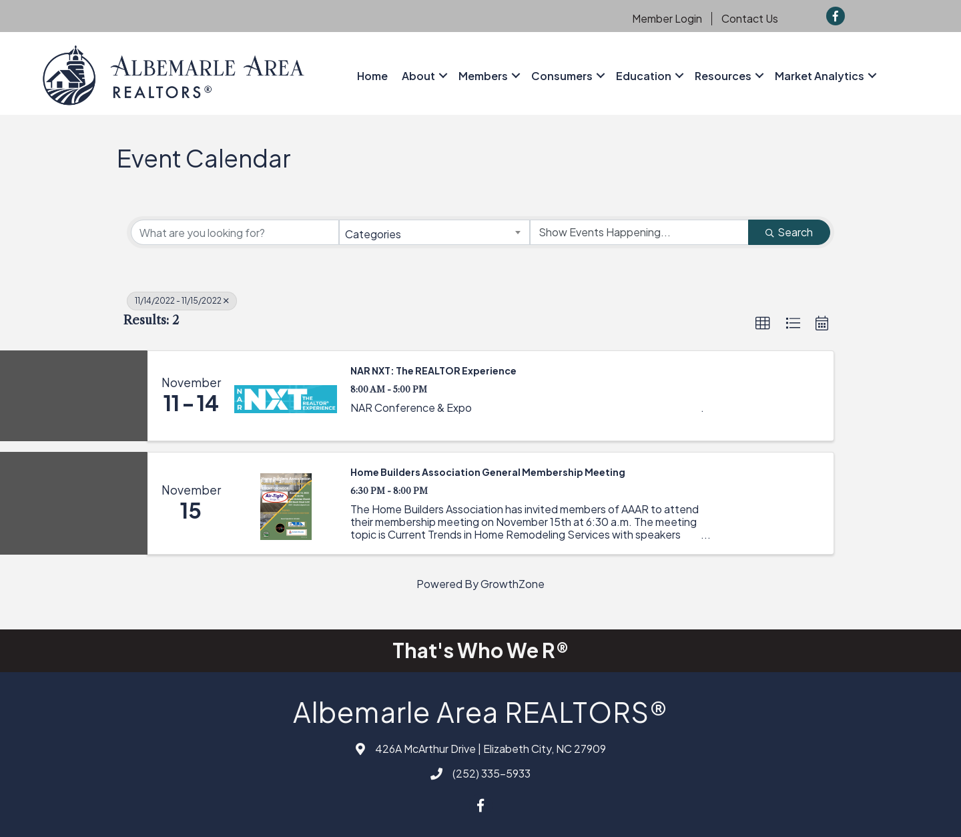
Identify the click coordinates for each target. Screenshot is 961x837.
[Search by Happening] (639, 232)
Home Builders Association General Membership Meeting (487, 472)
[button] (762, 323)
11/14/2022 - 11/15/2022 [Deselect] (182, 301)
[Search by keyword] (235, 232)
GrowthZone (512, 584)
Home (372, 76)
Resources (723, 76)
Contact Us (749, 18)
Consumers (562, 76)
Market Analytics (819, 76)
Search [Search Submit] (789, 232)
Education (643, 76)
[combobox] (434, 232)
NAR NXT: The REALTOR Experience (433, 370)
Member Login (667, 18)
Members (483, 76)
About (418, 76)
